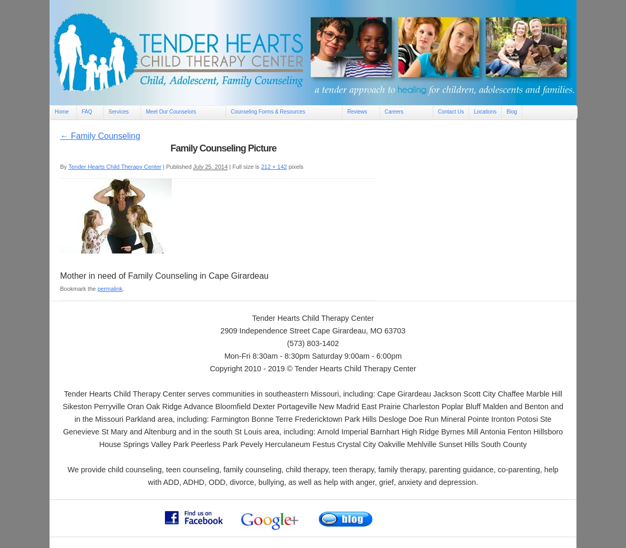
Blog (511, 112)
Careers (394, 112)
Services (119, 112)
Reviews (357, 112)
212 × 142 (274, 167)
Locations (485, 112)
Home (62, 112)
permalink (110, 289)
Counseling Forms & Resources (268, 112)
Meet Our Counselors (171, 112)
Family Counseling (100, 135)
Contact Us (451, 112)
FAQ (87, 112)
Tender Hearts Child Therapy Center (115, 167)
